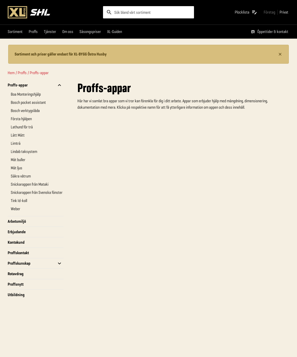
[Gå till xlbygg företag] (269, 12)
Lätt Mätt (18, 135)
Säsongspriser (90, 31)
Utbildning (16, 294)
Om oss (67, 31)
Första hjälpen (21, 118)
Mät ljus (16, 168)
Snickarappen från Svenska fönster (37, 192)
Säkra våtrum (21, 176)
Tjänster (50, 31)
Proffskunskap (19, 263)
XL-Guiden (114, 31)
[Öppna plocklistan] (246, 12)
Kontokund (16, 242)
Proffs (33, 31)
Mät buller (18, 159)
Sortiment (15, 31)
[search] (148, 12)
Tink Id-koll (19, 200)
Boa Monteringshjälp (26, 94)
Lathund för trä (22, 127)
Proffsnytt (16, 284)
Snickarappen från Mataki (29, 184)
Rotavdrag (16, 273)
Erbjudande (17, 232)
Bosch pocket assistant (28, 102)
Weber (15, 208)
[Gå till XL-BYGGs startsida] (53, 12)
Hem (11, 72)
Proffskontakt (18, 252)
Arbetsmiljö (17, 221)
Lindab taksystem (24, 151)
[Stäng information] (280, 54)
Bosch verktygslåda (25, 110)
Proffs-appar (39, 72)
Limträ (16, 143)
